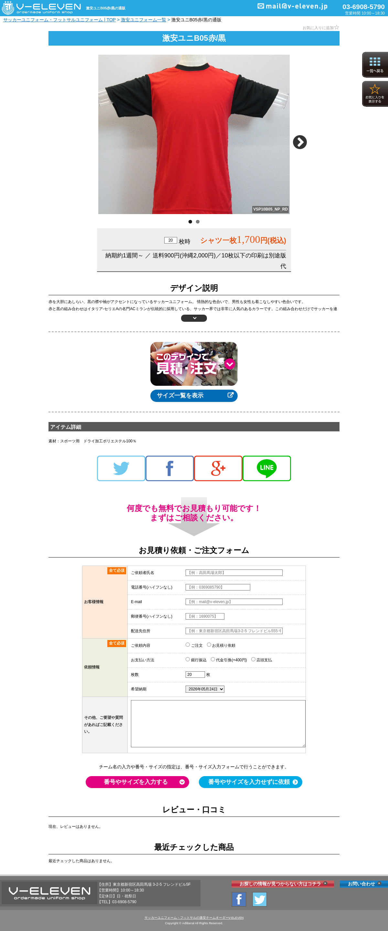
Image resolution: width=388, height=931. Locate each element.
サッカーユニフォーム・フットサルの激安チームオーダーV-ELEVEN (194, 917)
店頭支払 (261, 659)
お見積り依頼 (221, 645)
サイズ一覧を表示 (180, 395)
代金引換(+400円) (229, 659)
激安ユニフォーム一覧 (143, 19)
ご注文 (194, 645)
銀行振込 (196, 659)
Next (301, 139)
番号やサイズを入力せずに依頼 (249, 782)
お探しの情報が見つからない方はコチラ (280, 883)
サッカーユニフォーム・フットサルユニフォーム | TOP (59, 19)
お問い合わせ (361, 883)
